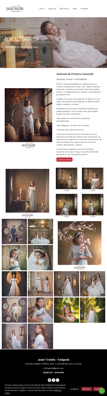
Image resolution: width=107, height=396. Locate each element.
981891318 (48, 372)
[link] (15, 8)
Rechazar (87, 389)
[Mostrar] (27, 192)
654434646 (59, 372)
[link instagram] (53, 380)
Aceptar (97, 389)
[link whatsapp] (57, 380)
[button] (64, 8)
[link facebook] (49, 380)
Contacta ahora (64, 159)
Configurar (74, 389)
